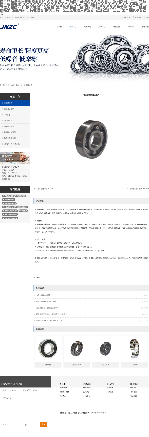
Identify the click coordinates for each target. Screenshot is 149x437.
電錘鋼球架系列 (9, 132)
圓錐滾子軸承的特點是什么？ (92, 302)
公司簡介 (86, 387)
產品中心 (72, 27)
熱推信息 (127, 17)
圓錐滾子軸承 (8, 109)
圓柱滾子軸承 (8, 126)
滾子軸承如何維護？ (92, 295)
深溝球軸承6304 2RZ (141, 189)
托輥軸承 (6, 115)
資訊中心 (101, 27)
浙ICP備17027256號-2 (98, 413)
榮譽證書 (116, 27)
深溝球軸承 (28, 85)
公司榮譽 (86, 392)
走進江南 (87, 27)
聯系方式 (133, 387)
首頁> (13, 85)
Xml (147, 17)
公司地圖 (133, 392)
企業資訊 (110, 387)
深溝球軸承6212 (46, 189)
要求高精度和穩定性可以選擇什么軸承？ (92, 314)
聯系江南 (145, 27)
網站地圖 (138, 17)
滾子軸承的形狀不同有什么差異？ (92, 321)
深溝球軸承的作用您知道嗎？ (92, 308)
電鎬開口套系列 (9, 138)
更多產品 (63, 396)
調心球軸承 (7, 121)
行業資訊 (110, 392)
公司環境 (86, 396)
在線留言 (131, 27)
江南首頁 (58, 27)
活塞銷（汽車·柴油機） (11, 144)
